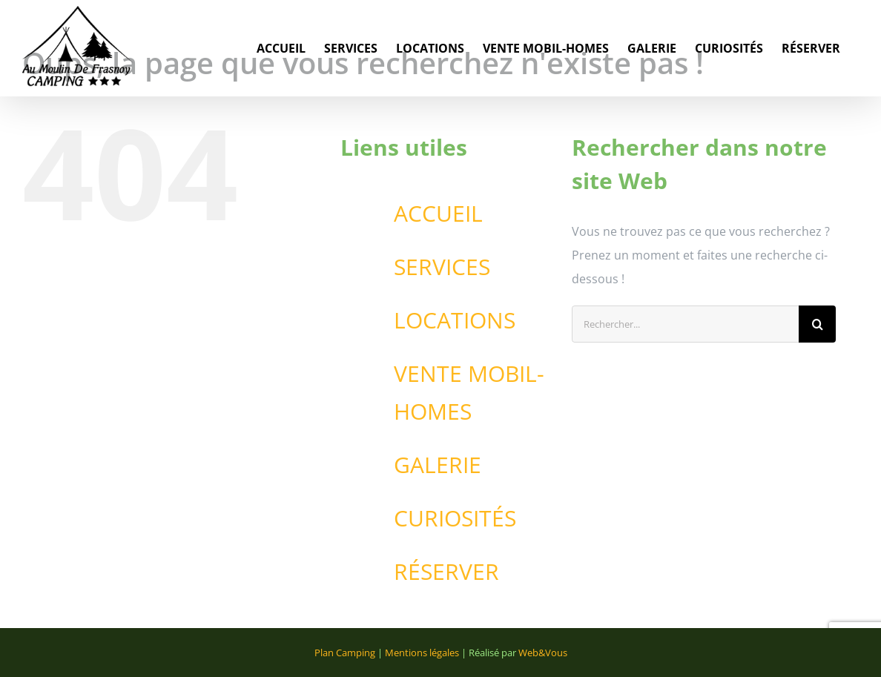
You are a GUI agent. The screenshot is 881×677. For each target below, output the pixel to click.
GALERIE (437, 464)
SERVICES (442, 266)
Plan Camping (344, 652)
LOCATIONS (454, 320)
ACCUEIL (438, 213)
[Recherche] (817, 324)
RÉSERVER (446, 571)
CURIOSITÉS (455, 518)
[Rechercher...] (685, 324)
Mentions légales (422, 652)
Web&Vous (542, 652)
